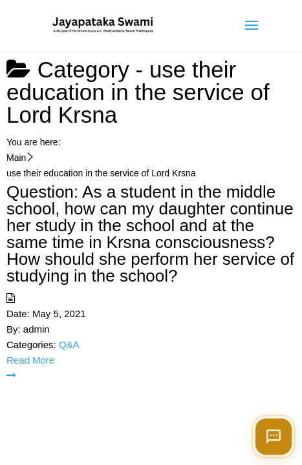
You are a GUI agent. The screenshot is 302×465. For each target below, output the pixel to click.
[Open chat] (273, 436)
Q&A (69, 344)
